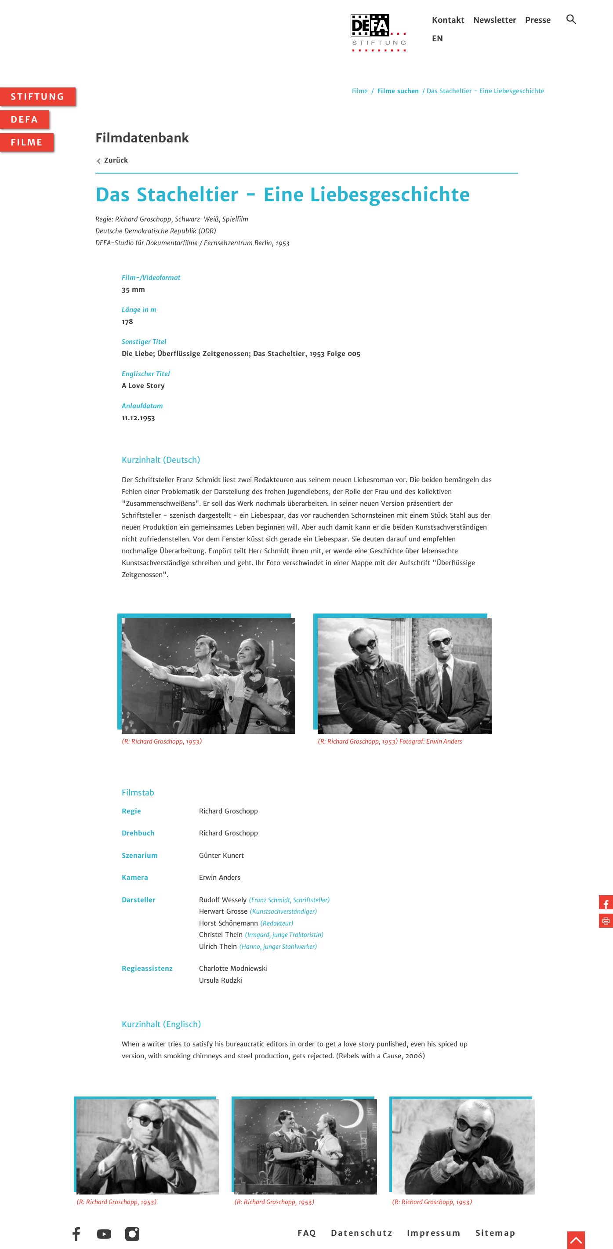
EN (437, 38)
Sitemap (495, 1233)
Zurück (111, 160)
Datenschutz (362, 1233)
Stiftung (38, 96)
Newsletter (494, 20)
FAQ (306, 1233)
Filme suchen (398, 91)
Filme (27, 142)
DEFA (25, 119)
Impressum (434, 1233)
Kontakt (448, 20)
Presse (538, 20)
